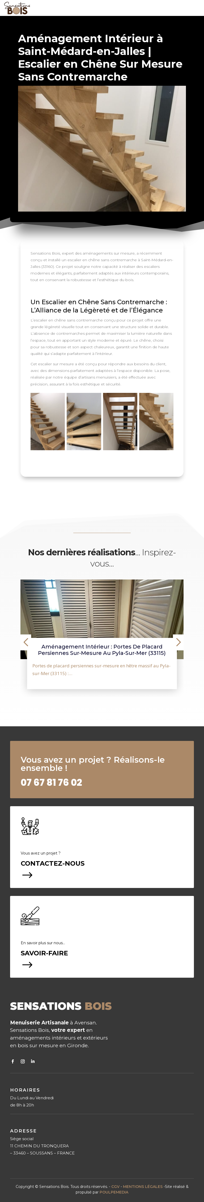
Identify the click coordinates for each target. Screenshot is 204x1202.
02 (51, 782)
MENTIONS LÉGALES (143, 1186)
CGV (115, 1186)
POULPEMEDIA (114, 1192)
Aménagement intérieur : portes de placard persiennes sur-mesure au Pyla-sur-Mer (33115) (102, 649)
